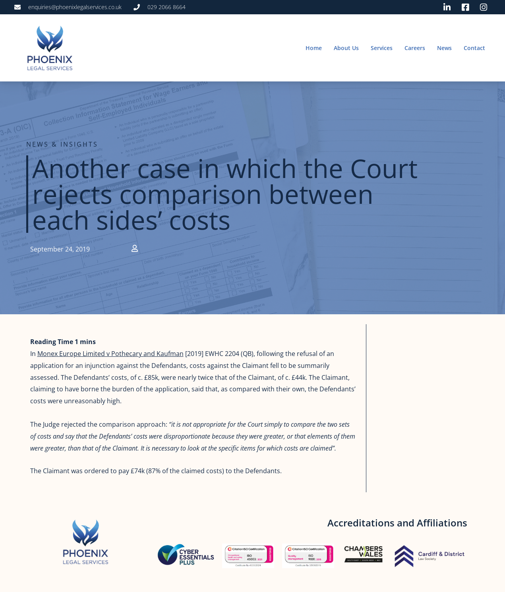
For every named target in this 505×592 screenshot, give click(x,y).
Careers (414, 48)
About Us (346, 48)
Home (314, 48)
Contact (474, 48)
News (444, 48)
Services (382, 48)
